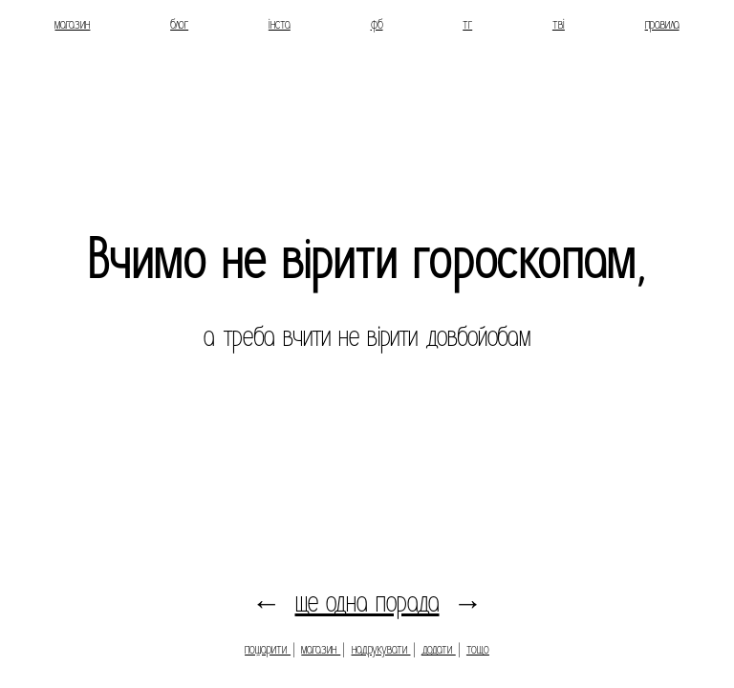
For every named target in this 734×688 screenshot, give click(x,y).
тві (558, 23)
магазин (72, 23)
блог (179, 23)
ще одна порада (367, 602)
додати (438, 648)
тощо (477, 648)
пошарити (268, 648)
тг (467, 23)
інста (280, 23)
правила (662, 23)
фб (377, 23)
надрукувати (381, 648)
